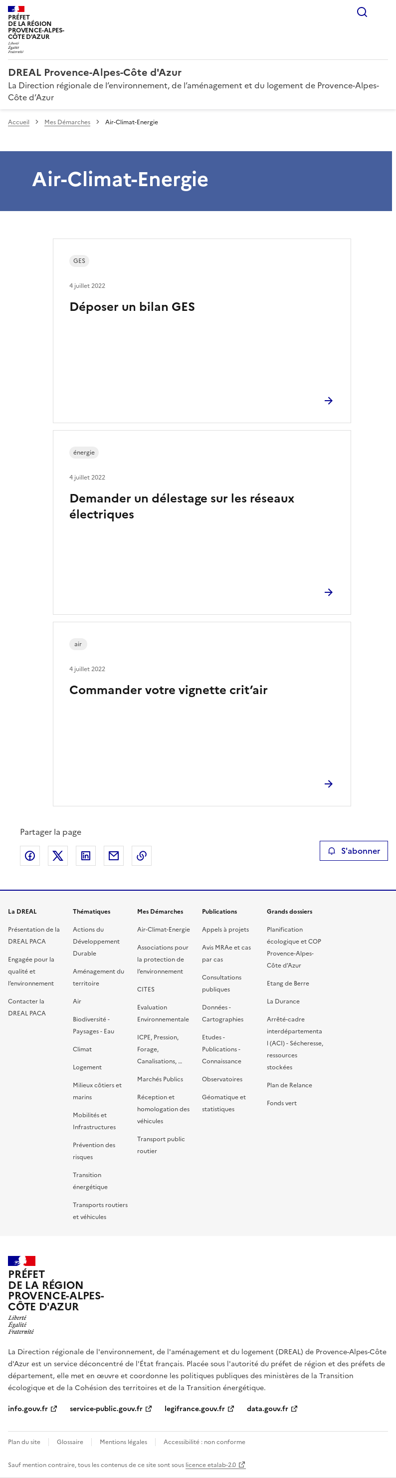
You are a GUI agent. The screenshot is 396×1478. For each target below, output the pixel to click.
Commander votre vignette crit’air (168, 690)
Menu (382, 12)
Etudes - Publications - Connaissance (221, 1049)
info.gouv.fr (28, 1409)
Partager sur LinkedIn (86, 856)
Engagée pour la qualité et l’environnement (31, 971)
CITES (146, 989)
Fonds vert (282, 1103)
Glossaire (70, 1442)
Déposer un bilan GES (132, 307)
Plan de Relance (289, 1085)
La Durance (283, 1001)
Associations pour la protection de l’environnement (163, 959)
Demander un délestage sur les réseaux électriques (181, 506)
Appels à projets (225, 929)
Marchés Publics (160, 1079)
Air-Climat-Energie (163, 929)
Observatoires (222, 1079)
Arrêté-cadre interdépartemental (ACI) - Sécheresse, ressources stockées (295, 1043)
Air (77, 1001)
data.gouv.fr (267, 1409)
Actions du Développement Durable (96, 941)
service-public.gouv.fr (106, 1409)
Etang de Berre (288, 983)
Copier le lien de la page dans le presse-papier (142, 856)
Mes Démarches (67, 122)
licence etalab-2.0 (211, 1465)
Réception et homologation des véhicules (163, 1109)
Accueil (18, 122)
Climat (82, 1049)
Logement (87, 1067)
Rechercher (362, 12)
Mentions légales (123, 1442)
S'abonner (354, 851)
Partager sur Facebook (30, 856)
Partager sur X (58, 856)
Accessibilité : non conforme (204, 1442)
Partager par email (114, 856)
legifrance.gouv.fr (195, 1409)
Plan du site (24, 1442)
